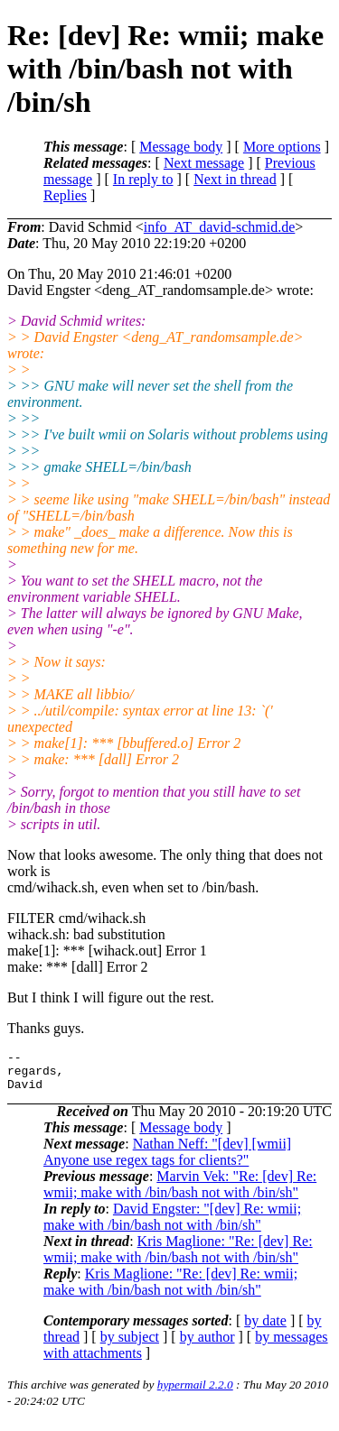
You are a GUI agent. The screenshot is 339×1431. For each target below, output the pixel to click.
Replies (65, 195)
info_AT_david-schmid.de (220, 227)
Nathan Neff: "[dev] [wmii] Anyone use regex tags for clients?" (167, 1160)
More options (282, 146)
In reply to (143, 179)
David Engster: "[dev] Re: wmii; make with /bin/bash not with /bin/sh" (172, 1225)
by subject (129, 1345)
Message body (180, 146)
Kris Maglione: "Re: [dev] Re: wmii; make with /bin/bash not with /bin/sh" (178, 1257)
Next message (204, 163)
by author (207, 1345)
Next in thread (235, 179)
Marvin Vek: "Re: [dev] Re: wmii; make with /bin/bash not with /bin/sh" (179, 1192)
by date (265, 1328)
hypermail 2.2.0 (195, 1392)
